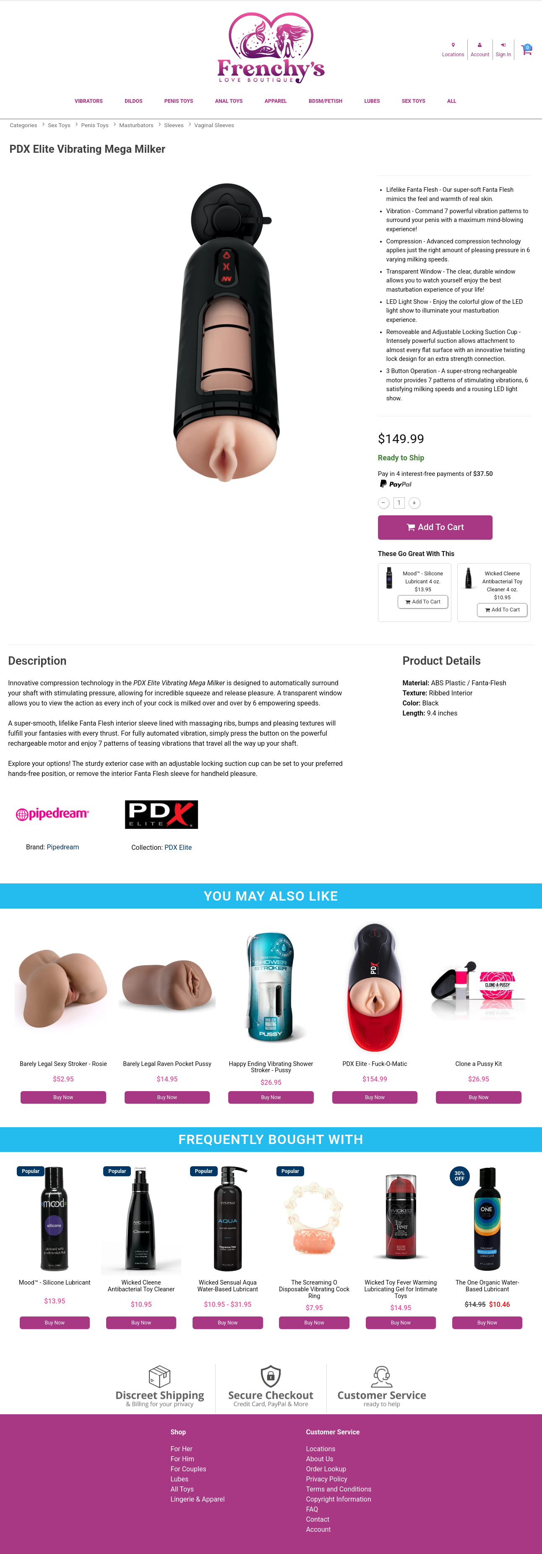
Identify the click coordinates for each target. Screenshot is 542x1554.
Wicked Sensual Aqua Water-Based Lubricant (227, 1286)
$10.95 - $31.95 (227, 1304)
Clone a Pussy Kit (478, 1064)
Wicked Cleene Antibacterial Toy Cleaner (141, 1286)
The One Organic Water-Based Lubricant (487, 1286)
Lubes (372, 101)
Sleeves (173, 125)
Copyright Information (338, 1499)
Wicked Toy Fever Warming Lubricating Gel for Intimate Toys (400, 1289)
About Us (319, 1459)
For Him (182, 1459)
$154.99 (374, 1079)
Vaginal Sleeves (214, 125)
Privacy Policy (326, 1479)
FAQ (312, 1509)
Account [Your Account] (318, 1529)
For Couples (188, 1469)
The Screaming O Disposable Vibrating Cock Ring (314, 1289)
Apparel (276, 101)
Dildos (133, 101)
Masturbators (136, 125)
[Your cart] (527, 49)
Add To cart (435, 527)
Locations (320, 1449)
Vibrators (89, 101)
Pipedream (63, 847)
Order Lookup (326, 1469)
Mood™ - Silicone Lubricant (55, 1282)
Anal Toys (229, 101)
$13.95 (54, 1301)
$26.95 (271, 1082)
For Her (181, 1449)
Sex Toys (413, 101)
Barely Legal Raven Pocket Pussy (167, 1064)
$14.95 (167, 1079)
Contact (317, 1519)
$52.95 (63, 1079)
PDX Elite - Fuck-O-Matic (374, 1064)
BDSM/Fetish (325, 101)
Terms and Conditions (338, 1489)
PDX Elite (178, 847)
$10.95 (141, 1304)
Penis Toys (178, 101)
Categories (23, 125)
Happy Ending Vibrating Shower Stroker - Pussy (271, 1067)
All (451, 101)
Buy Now (63, 1097)
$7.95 (314, 1308)
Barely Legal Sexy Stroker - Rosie (63, 1064)
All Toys (181, 1489)
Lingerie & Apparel (197, 1499)
